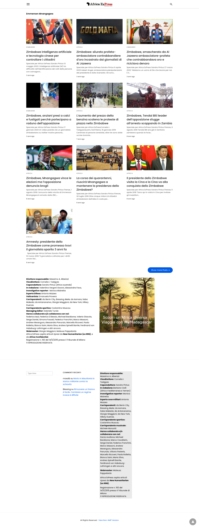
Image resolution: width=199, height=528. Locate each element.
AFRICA (79, 47)
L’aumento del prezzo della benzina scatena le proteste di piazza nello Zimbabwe (97, 119)
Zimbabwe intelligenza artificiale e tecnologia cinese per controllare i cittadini (48, 56)
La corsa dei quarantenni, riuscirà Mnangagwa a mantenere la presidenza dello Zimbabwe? (97, 184)
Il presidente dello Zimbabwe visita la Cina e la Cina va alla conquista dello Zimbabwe (147, 182)
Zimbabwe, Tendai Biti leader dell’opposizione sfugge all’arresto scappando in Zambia (149, 119)
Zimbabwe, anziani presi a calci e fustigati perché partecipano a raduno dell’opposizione (48, 119)
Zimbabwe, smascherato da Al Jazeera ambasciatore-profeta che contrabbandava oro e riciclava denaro (148, 57)
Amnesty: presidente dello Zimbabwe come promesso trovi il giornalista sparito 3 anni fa (48, 245)
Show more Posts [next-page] (159, 270)
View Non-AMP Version (109, 520)
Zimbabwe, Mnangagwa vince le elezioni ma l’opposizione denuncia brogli (48, 182)
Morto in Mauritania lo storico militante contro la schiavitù (79, 381)
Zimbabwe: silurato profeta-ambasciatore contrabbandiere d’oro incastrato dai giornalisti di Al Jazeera (99, 57)
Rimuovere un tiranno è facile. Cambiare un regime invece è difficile (79, 392)
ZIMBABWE (30, 47)
